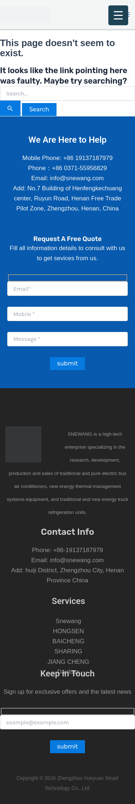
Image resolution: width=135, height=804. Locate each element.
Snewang (68, 621)
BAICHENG (69, 641)
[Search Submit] (10, 108)
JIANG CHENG (68, 661)
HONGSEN (68, 631)
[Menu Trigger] (118, 15)
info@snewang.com (77, 560)
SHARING (68, 651)
